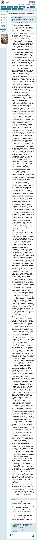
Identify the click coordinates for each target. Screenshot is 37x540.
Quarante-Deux (10, 11)
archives (22, 7)
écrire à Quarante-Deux (29, 534)
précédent (3, 25)
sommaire (3, 22)
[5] (17, 482)
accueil (3, 7)
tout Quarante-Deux (30, 4)
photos (20, 9)
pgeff (16, 7)
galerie (8, 9)
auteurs (3, 16)
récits (33, 7)
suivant (3, 26)
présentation (3, 14)
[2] (20, 182)
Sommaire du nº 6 (23, 11)
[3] (33, 212)
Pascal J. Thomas (16, 20)
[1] (17, 36)
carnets (14, 9)
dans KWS (21, 4)
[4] (21, 370)
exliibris (10, 7)
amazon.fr (26, 22)
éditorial (3, 23)
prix (3, 9)
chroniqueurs (3, 17)
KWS (16, 11)
